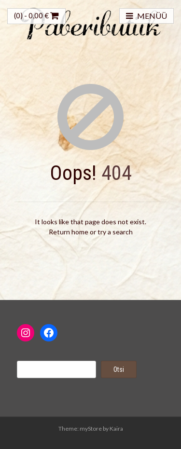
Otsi (118, 369)
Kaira (116, 428)
